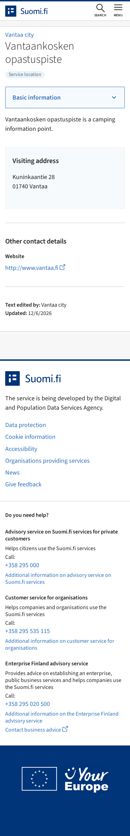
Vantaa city (19, 35)
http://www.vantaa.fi (35, 268)
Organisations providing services (47, 461)
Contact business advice (43, 729)
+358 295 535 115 (27, 631)
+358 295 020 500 (27, 704)
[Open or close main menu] (118, 10)
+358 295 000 (22, 565)
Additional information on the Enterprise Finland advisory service (62, 717)
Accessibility (21, 449)
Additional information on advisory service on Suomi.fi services (58, 579)
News (12, 472)
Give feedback (23, 484)
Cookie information (30, 437)
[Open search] (100, 11)
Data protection (25, 425)
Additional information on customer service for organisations (59, 644)
